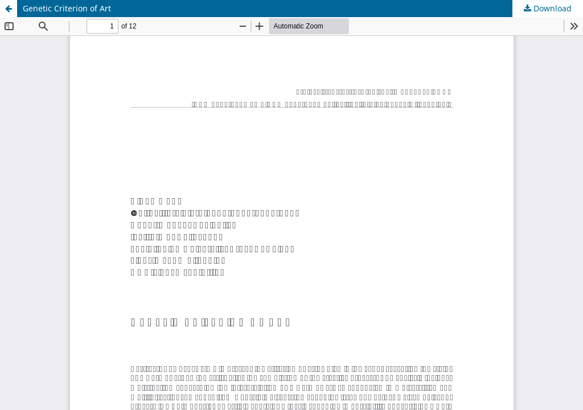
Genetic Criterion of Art (67, 8)
